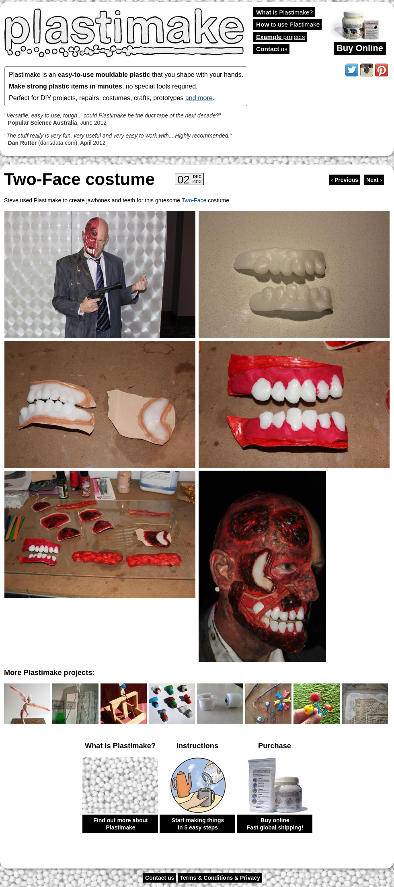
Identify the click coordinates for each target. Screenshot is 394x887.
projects (280, 36)
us (271, 48)
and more (199, 97)
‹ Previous (344, 180)
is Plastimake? (284, 12)
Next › (374, 180)
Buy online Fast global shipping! (275, 824)
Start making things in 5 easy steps (198, 824)
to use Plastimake (288, 24)
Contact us (159, 878)
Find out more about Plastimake (120, 824)
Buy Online (360, 48)
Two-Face (194, 200)
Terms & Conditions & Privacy (220, 878)
